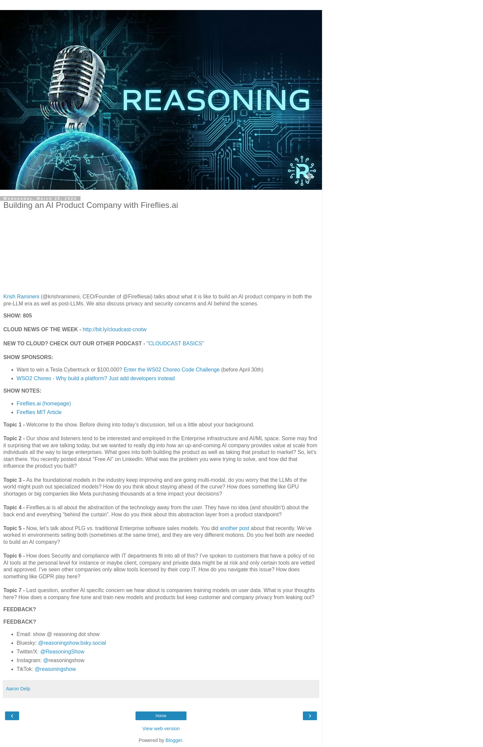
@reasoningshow (55, 669)
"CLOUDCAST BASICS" (175, 343)
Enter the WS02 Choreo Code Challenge (172, 369)
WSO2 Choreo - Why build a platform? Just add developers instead (96, 378)
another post (234, 528)
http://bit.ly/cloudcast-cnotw (115, 329)
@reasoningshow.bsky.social (72, 643)
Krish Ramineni (21, 296)
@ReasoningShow (62, 651)
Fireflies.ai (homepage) (44, 403)
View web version (161, 728)
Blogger (174, 740)
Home (161, 715)
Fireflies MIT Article (39, 412)
